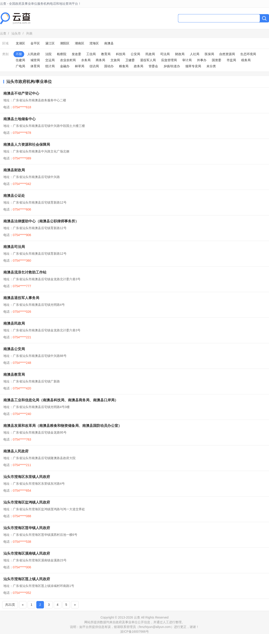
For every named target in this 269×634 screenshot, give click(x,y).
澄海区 (94, 43)
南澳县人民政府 (15, 451)
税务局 (246, 60)
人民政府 (33, 54)
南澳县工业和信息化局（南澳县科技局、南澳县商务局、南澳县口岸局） (60, 400)
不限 (19, 54)
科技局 (120, 54)
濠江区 (50, 43)
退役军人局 (148, 60)
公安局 (135, 54)
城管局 (35, 60)
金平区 (35, 43)
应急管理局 (169, 60)
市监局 (231, 60)
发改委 (76, 54)
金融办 (64, 66)
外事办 (201, 60)
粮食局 (123, 66)
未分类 (211, 66)
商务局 (100, 60)
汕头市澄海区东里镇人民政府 (26, 477)
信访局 (94, 66)
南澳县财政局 (14, 170)
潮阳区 (64, 43)
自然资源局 (227, 54)
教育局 (106, 54)
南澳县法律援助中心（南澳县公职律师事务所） (41, 221)
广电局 (20, 66)
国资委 (216, 60)
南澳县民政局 (14, 323)
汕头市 (16, 33)
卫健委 (130, 60)
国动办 (109, 66)
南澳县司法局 (14, 247)
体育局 (35, 66)
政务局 (138, 66)
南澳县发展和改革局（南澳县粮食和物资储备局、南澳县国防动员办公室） (62, 426)
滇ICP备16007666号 (134, 631)
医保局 (209, 54)
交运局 (50, 60)
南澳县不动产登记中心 (21, 93)
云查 (3, 33)
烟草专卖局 (193, 66)
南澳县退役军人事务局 (21, 298)
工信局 (91, 54)
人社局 (194, 54)
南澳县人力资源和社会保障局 (26, 144)
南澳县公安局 (14, 349)
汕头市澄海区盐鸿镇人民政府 (26, 502)
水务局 (86, 60)
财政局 (179, 54)
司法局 (165, 54)
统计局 (50, 66)
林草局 (79, 66)
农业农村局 (68, 60)
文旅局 (115, 60)
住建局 (20, 60)
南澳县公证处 (14, 196)
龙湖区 (20, 43)
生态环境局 (248, 54)
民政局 (150, 54)
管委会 (153, 66)
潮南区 (79, 43)
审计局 (187, 60)
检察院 (61, 54)
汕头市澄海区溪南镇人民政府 (26, 553)
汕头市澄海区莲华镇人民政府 (26, 528)
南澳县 (109, 43)
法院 (48, 54)
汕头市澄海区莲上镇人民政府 (26, 579)
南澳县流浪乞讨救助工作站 (24, 272)
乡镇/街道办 (171, 66)
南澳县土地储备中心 (19, 119)
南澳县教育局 (14, 374)
